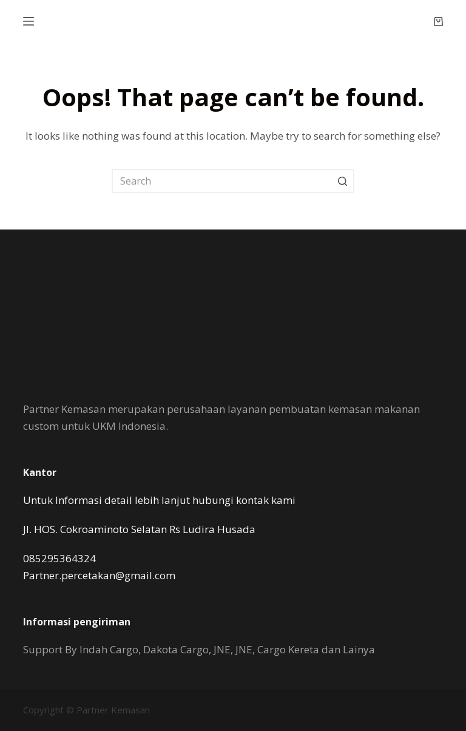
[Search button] (342, 181)
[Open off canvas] (28, 21)
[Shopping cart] (438, 21)
